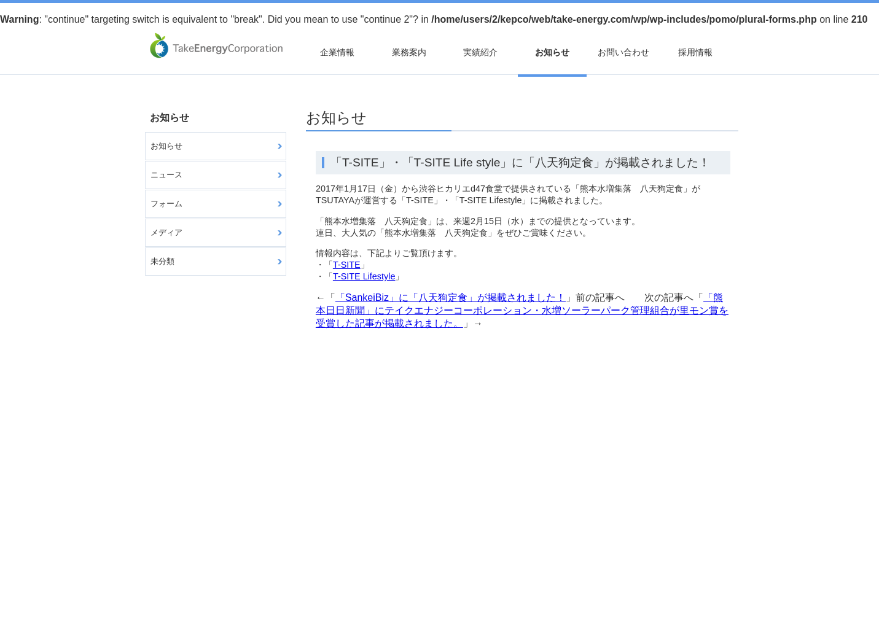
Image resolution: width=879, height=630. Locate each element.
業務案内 (409, 52)
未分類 (162, 261)
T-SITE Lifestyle (364, 276)
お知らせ (552, 52)
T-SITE (347, 265)
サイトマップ (176, 568)
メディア (166, 232)
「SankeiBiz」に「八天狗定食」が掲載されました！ (450, 297)
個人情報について (249, 568)
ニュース (166, 174)
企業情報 (337, 52)
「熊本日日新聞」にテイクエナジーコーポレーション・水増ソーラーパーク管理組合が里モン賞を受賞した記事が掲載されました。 (522, 310)
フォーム (166, 203)
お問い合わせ (623, 52)
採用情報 (695, 52)
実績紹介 (480, 52)
